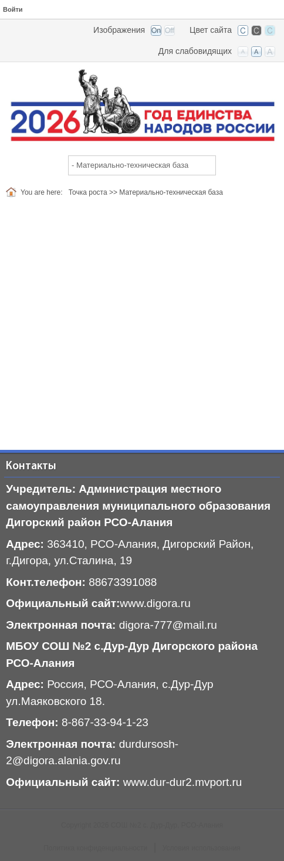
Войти (13, 9)
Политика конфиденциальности (95, 848)
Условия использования (202, 848)
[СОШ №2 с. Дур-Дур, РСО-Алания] (142, 105)
